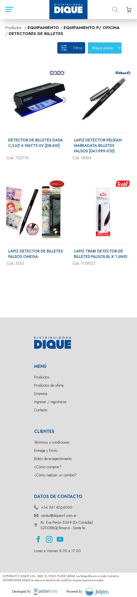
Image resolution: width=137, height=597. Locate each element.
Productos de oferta (49, 385)
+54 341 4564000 (56, 507)
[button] (64, 100)
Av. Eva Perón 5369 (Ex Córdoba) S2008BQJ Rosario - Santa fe (66, 525)
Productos (41, 377)
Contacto (40, 410)
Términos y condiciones (52, 442)
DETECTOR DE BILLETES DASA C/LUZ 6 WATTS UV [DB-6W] (35, 142)
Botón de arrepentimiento (53, 458)
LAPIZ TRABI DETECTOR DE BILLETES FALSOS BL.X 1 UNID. (101, 253)
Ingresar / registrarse (50, 401)
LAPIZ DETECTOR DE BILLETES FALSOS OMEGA (35, 253)
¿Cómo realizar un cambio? (55, 475)
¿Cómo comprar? (48, 467)
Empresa (40, 393)
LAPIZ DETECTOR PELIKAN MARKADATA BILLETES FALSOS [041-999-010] (98, 145)
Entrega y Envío (45, 450)
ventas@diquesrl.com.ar (59, 515)
